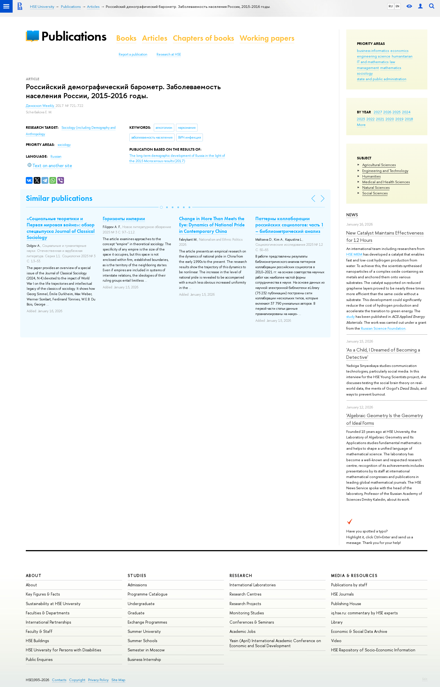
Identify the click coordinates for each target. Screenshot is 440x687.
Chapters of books (203, 38)
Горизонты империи (124, 218)
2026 (387, 111)
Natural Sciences (375, 187)
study (350, 316)
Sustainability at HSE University (53, 603)
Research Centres (245, 594)
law (392, 61)
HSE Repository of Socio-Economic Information (373, 649)
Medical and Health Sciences (386, 181)
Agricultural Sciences (379, 164)
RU (391, 6)
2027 (378, 111)
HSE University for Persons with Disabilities (63, 649)
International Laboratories (253, 584)
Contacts (59, 679)
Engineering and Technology (385, 170)
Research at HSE (169, 54)
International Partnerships (48, 622)
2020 (390, 118)
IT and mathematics (372, 61)
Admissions (137, 584)
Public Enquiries (39, 659)
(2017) (177, 158)
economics (399, 50)
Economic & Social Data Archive (359, 631)
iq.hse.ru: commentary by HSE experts (364, 612)
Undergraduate (141, 603)
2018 (409, 118)
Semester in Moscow (146, 649)
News (352, 215)
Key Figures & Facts (43, 594)
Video (336, 640)
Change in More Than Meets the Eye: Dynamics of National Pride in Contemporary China (212, 224)
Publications (73, 36)
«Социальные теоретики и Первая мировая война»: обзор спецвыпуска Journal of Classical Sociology (61, 227)
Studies (137, 575)
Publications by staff (349, 584)
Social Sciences (375, 193)
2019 (399, 118)
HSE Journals (342, 594)
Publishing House (346, 603)
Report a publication (133, 54)
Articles (154, 38)
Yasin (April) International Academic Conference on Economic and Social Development (275, 643)
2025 (397, 111)
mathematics (390, 67)
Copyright (77, 679)
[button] (161, 207)
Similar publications (59, 198)
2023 (361, 118)
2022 (370, 118)
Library (337, 622)
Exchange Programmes (147, 622)
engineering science (373, 56)
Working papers (267, 38)
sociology (365, 73)
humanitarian (402, 56)
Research (241, 575)
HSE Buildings (37, 640)
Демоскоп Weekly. (41, 106)
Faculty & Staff (39, 631)
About (34, 575)
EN (397, 6)
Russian (56, 156)
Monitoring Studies (247, 612)
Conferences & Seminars (252, 622)
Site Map (118, 679)
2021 (380, 118)
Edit (424, 679)
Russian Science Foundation (382, 328)
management (368, 67)
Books (126, 38)
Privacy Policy (98, 679)
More (361, 124)
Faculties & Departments (47, 612)
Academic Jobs (242, 631)
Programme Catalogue (148, 594)
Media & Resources (354, 575)
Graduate (136, 612)
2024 (406, 111)
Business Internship (144, 659)
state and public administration (381, 78)
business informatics (373, 50)
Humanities (371, 176)
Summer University (144, 631)
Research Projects (245, 603)
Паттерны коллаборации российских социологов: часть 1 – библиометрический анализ (289, 224)
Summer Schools (142, 640)
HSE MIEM (354, 254)
